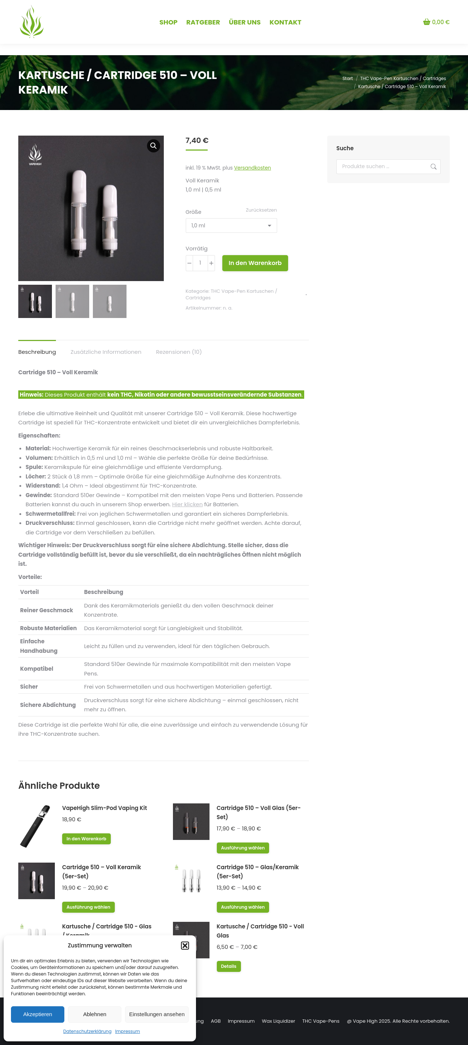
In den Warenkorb (255, 263)
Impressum (127, 1031)
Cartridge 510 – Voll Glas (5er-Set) (259, 812)
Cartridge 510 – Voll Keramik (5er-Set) (101, 871)
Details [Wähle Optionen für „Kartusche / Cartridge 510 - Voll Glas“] (229, 966)
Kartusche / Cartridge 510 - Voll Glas (260, 931)
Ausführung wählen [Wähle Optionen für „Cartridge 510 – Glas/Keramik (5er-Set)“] (243, 907)
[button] (185, 945)
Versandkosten (252, 167)
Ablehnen (94, 1014)
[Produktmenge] (200, 263)
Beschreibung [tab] (37, 352)
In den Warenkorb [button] (86, 839)
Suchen (433, 166)
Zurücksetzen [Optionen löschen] (261, 210)
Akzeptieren (37, 1014)
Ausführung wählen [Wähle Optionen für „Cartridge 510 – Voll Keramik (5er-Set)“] (88, 907)
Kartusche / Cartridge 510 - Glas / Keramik (106, 931)
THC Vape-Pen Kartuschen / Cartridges (232, 294)
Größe (193, 212)
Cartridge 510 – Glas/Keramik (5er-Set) (258, 871)
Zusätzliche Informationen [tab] (106, 352)
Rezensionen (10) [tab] (179, 352)
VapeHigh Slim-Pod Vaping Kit (104, 808)
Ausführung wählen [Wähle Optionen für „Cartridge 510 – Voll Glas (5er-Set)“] (243, 848)
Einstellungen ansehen (157, 1014)
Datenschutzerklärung (87, 1031)
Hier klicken (187, 504)
